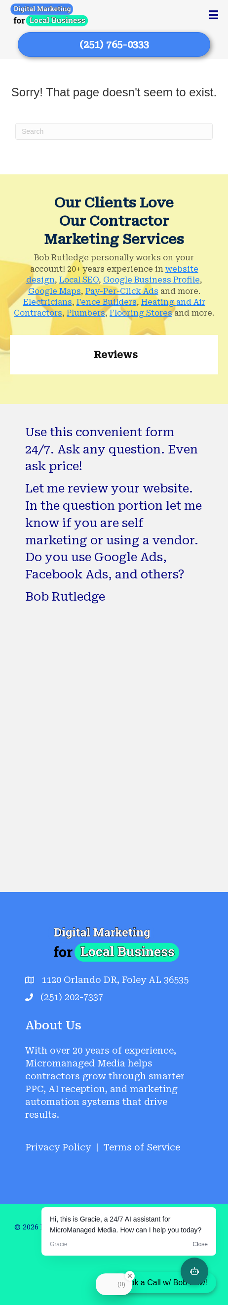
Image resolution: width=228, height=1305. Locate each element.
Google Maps (54, 291)
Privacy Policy (58, 1147)
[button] (10, 384)
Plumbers (86, 313)
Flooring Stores (141, 313)
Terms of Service (142, 1147)
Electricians (47, 302)
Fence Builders (106, 302)
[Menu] (214, 15)
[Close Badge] (130, 1276)
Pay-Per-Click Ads (121, 291)
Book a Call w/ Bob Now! (163, 1282)
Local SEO (79, 280)
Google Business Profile (151, 280)
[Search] (114, 131)
